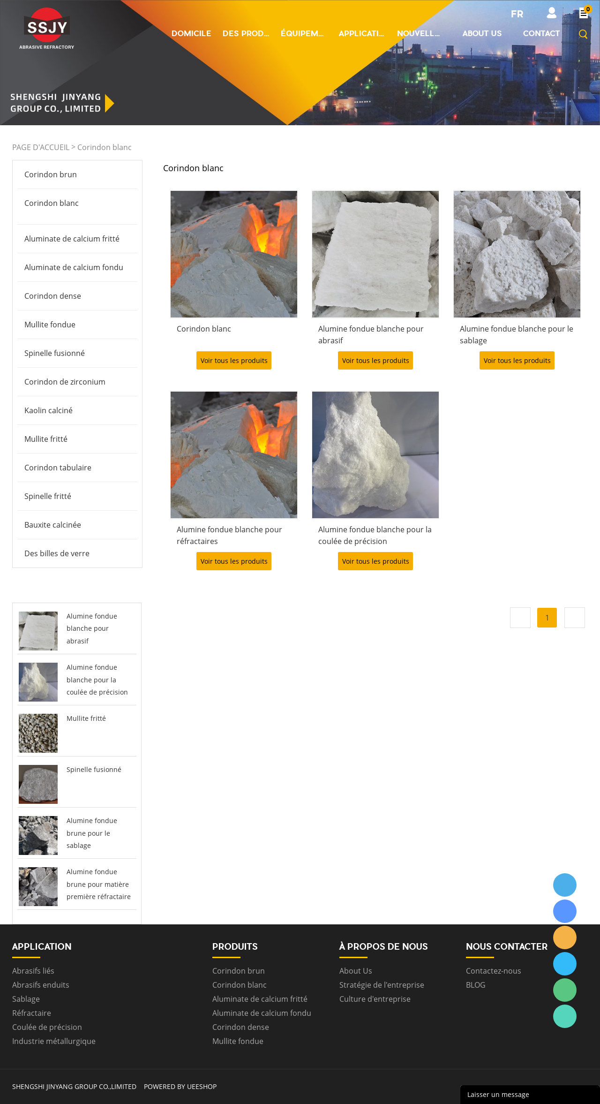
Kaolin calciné (48, 410)
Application (362, 33)
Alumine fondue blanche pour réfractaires (229, 535)
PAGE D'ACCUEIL (40, 147)
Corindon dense (52, 296)
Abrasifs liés (33, 971)
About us (482, 33)
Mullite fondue (49, 324)
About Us (355, 971)
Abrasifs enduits (40, 985)
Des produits (246, 33)
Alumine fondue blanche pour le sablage (516, 335)
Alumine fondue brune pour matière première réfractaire (99, 884)
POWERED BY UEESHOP (180, 1086)
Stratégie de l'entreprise (381, 985)
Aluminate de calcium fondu (73, 267)
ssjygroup (565, 885)
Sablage (26, 999)
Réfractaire (31, 1013)
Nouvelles (420, 33)
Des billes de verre (57, 553)
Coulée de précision (47, 1027)
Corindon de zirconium (64, 382)
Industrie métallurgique (54, 1041)
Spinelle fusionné (54, 353)
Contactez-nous (493, 971)
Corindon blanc (104, 147)
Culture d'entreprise (375, 999)
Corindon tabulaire (57, 467)
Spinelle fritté (47, 496)
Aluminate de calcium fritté (72, 239)
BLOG (476, 985)
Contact (541, 33)
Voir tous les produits (234, 360)
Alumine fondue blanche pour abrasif (92, 628)
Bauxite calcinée (52, 525)
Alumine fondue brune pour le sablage (92, 833)
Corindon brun (50, 174)
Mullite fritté (46, 439)
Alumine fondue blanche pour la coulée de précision (97, 679)
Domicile (191, 33)
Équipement (304, 33)
